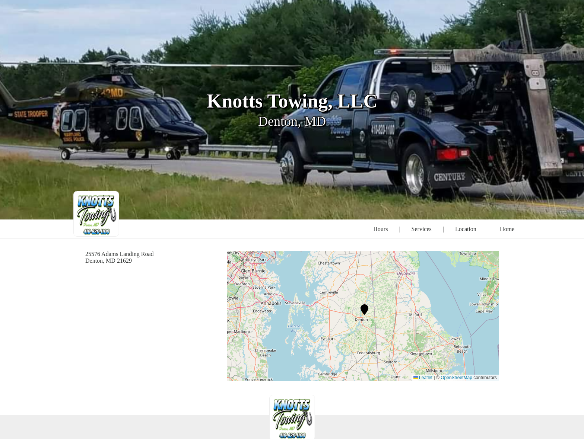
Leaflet (422, 377)
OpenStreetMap (456, 377)
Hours (380, 229)
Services (422, 229)
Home (507, 229)
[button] (364, 309)
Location (465, 229)
